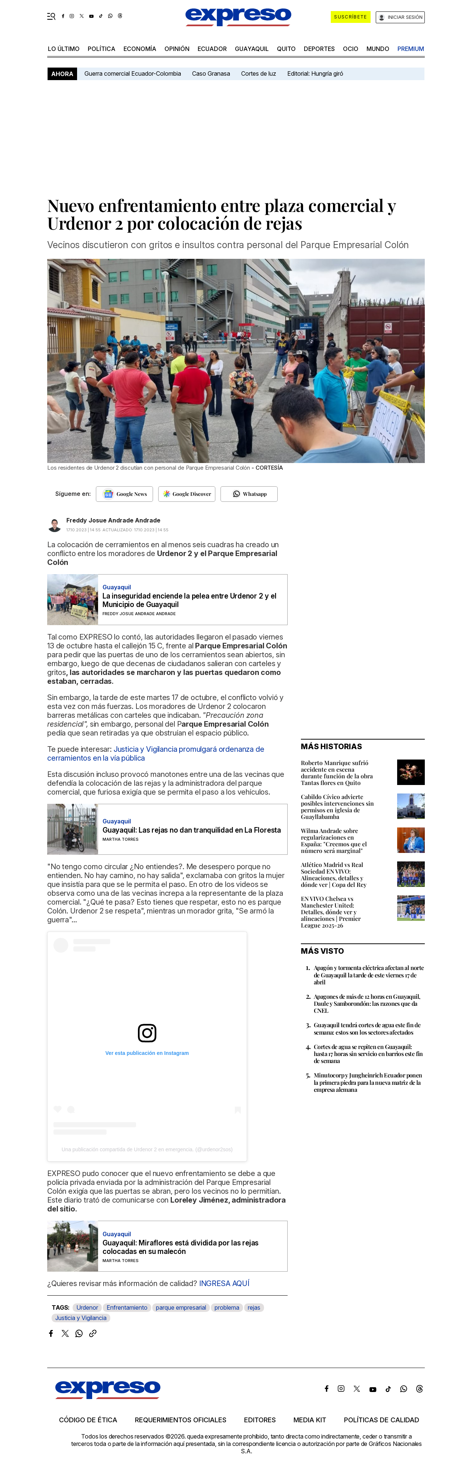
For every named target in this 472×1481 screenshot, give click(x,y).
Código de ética (88, 1420)
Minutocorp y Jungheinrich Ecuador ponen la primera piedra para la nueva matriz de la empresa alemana (368, 1082)
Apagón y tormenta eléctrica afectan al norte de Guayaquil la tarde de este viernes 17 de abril (369, 974)
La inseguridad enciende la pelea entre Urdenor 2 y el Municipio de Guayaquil (189, 600)
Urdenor (87, 1307)
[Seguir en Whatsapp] (249, 494)
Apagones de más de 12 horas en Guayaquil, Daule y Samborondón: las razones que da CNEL (367, 1003)
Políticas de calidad (381, 1420)
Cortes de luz (258, 73)
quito (286, 48)
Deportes (319, 48)
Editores (260, 1420)
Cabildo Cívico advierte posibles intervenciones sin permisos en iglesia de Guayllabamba (337, 806)
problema (227, 1307)
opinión (177, 48)
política (101, 48)
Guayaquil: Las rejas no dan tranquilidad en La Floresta (192, 830)
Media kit (310, 1420)
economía (140, 48)
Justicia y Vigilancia (81, 1317)
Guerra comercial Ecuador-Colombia (132, 73)
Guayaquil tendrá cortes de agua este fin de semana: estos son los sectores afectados (367, 1028)
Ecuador (212, 48)
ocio (350, 48)
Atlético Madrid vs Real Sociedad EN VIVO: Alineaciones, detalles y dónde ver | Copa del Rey (334, 874)
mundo (378, 48)
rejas (254, 1307)
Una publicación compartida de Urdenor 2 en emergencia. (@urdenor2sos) (147, 1149)
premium (411, 48)
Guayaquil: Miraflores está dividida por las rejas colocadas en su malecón (180, 1247)
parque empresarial (181, 1307)
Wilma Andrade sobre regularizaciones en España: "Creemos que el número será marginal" (334, 840)
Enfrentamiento (127, 1307)
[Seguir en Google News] (124, 494)
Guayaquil (252, 48)
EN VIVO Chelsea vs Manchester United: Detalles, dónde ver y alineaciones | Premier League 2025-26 (331, 912)
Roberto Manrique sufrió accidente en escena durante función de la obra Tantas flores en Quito (337, 772)
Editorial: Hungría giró (315, 73)
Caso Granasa (211, 73)
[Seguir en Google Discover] (186, 494)
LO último (64, 48)
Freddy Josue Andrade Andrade (113, 520)
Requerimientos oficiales (180, 1420)
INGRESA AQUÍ (223, 1283)
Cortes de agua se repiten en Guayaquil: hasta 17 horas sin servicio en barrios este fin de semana (368, 1054)
